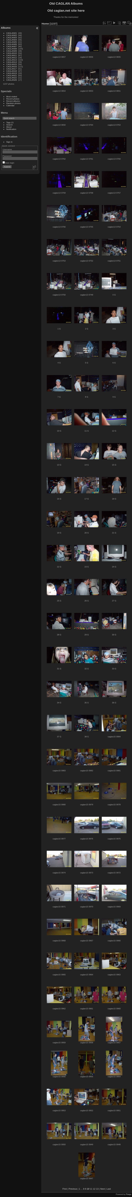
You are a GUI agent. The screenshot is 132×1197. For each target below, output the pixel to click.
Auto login (8, 163)
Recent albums (13, 101)
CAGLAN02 (11, 35)
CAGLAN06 (11, 44)
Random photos (13, 103)
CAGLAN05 (11, 42)
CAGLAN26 (11, 80)
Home (45, 23)
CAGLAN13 (11, 60)
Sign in (9, 142)
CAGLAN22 (11, 78)
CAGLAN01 (11, 33)
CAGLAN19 (11, 73)
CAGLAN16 (11, 66)
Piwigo (128, 1194)
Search (9, 125)
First (65, 1189)
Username (7, 149)
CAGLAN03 (11, 37)
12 (94, 1189)
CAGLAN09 (11, 51)
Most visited (11, 96)
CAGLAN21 (11, 75)
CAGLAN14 (11, 62)
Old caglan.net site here (66, 10)
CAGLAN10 (11, 53)
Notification (11, 129)
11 (91, 1189)
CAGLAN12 (11, 57)
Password (7, 156)
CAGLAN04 (11, 40)
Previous (73, 1189)
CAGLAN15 (11, 64)
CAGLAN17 (11, 69)
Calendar (10, 105)
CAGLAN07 (11, 46)
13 (97, 1189)
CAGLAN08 (11, 49)
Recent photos (12, 99)
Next (102, 1189)
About (9, 127)
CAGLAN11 (11, 55)
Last (109, 1189)
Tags (8, 122)
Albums (5, 27)
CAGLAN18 (11, 71)
